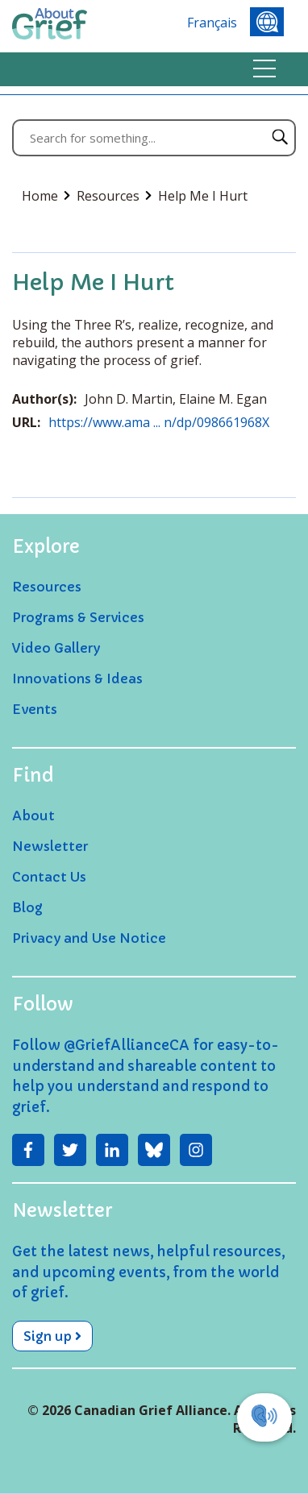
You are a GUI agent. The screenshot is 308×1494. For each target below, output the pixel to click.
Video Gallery (56, 648)
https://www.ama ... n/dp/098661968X (158, 422)
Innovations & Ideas (77, 678)
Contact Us (49, 877)
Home (46, 196)
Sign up (52, 1336)
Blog (27, 907)
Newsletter (50, 846)
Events (34, 709)
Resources (114, 196)
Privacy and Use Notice (89, 938)
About (33, 815)
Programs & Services (78, 617)
